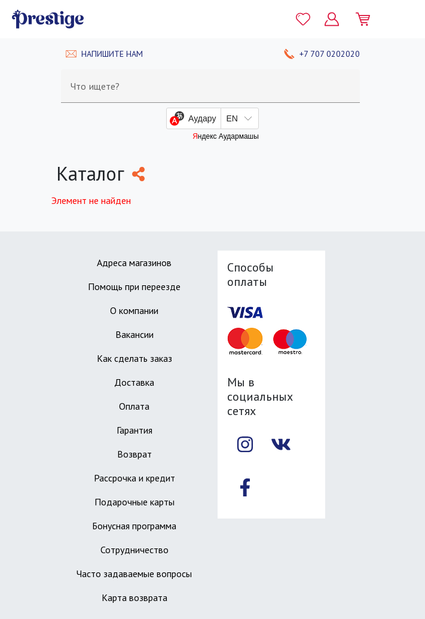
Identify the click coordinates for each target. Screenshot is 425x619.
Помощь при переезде (134, 286)
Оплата (134, 406)
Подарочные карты (134, 502)
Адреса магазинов (134, 263)
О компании (134, 310)
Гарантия (134, 430)
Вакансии (134, 334)
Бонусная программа (134, 526)
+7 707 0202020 (329, 53)
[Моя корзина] (367, 19)
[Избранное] (303, 19)
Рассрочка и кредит (134, 478)
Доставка (134, 382)
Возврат (134, 454)
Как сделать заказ (134, 358)
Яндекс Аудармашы (225, 136)
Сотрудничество (134, 550)
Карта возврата (134, 597)
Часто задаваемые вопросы (134, 574)
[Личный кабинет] (331, 19)
